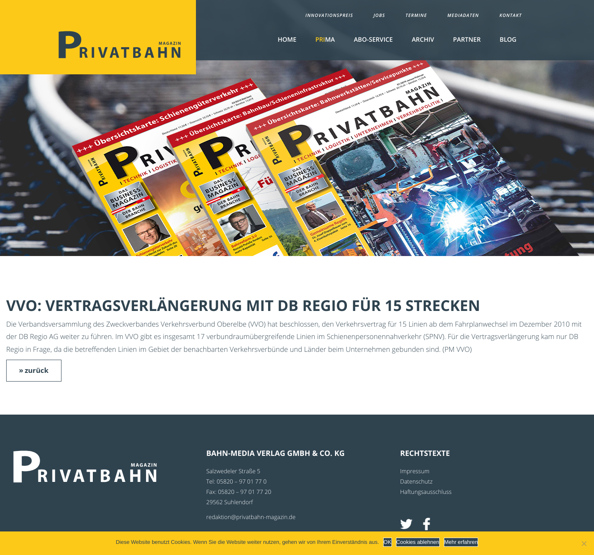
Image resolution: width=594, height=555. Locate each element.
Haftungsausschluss (426, 492)
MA (325, 40)
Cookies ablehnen (417, 542)
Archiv (423, 40)
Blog (508, 40)
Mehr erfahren (461, 542)
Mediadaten (463, 15)
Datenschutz (416, 482)
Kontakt (511, 15)
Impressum (414, 471)
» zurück (34, 370)
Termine (416, 15)
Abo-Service (373, 40)
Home (287, 40)
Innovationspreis (329, 15)
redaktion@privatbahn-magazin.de (250, 517)
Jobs (379, 15)
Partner (467, 40)
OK (387, 542)
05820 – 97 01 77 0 (241, 482)
